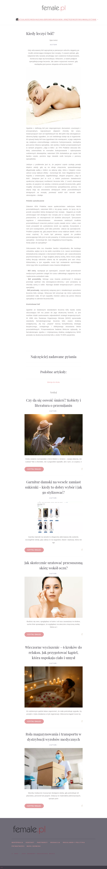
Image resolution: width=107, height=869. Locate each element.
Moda (33, 19)
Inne (94, 19)
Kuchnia (40, 19)
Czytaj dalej (34, 469)
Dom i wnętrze (65, 19)
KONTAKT (30, 842)
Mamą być (87, 19)
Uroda (55, 19)
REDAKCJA (55, 842)
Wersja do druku (53, 382)
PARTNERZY (42, 842)
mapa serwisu (34, 846)
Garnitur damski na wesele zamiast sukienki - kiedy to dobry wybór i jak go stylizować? (53, 487)
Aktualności (24, 19)
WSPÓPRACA (17, 842)
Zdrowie (48, 19)
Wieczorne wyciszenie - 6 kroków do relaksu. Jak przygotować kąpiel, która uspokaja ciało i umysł (53, 652)
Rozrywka (77, 19)
